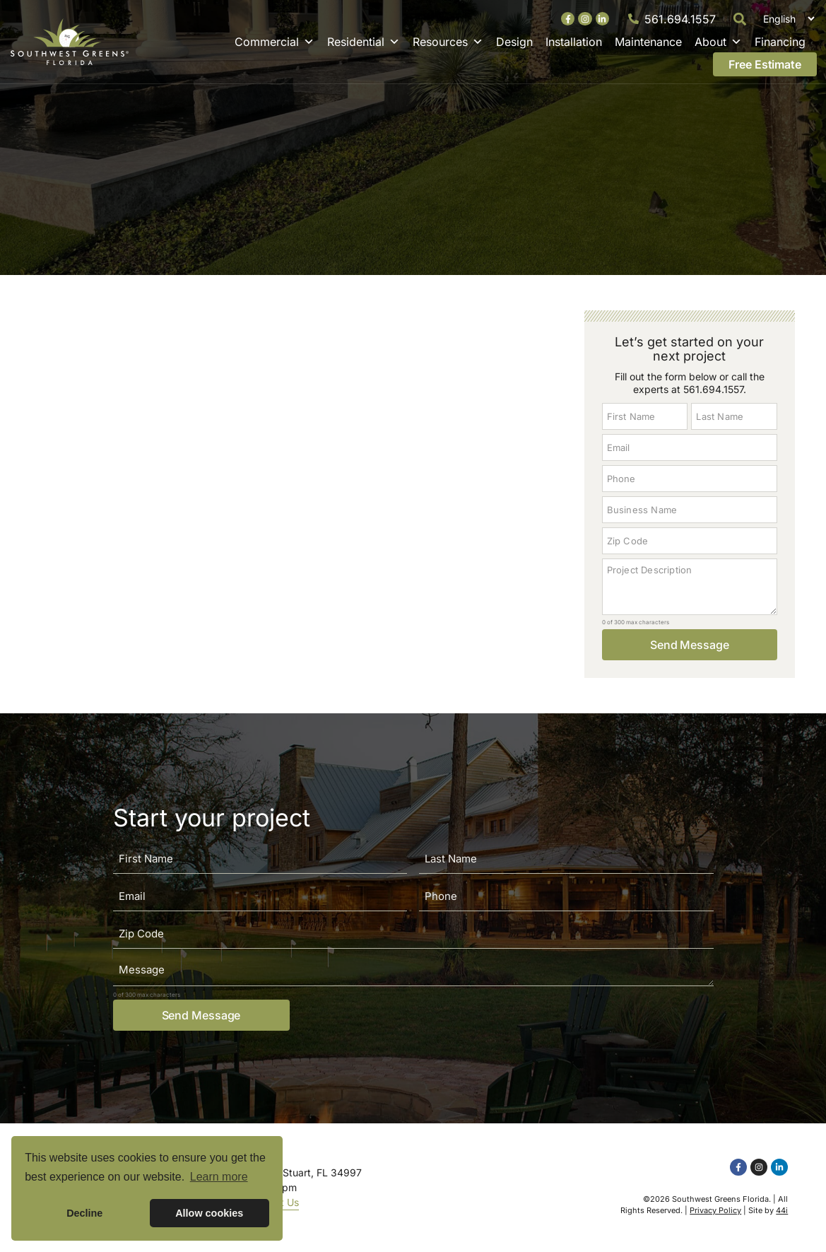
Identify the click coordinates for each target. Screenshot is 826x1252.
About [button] (718, 41)
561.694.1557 (680, 19)
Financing (780, 42)
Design (514, 42)
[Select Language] (787, 18)
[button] (740, 18)
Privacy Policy (715, 1210)
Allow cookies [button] (209, 1213)
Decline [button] (84, 1213)
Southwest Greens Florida (720, 1199)
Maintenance (648, 42)
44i (782, 1210)
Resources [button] (448, 41)
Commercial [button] (274, 41)
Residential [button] (363, 41)
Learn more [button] (219, 1177)
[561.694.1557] (633, 18)
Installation (573, 42)
